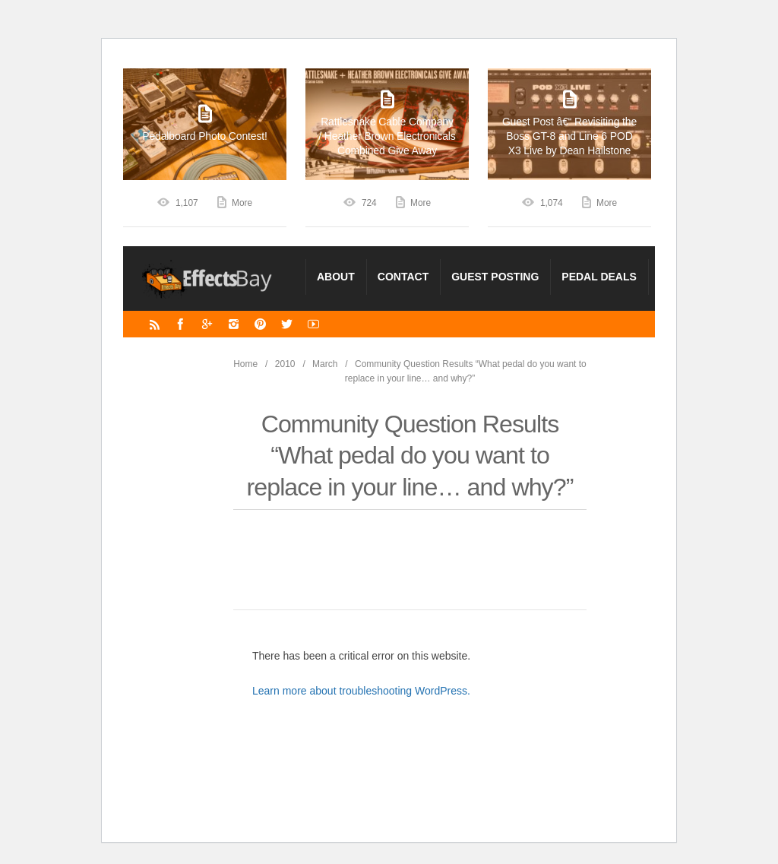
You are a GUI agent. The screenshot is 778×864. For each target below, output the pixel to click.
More (242, 203)
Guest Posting (495, 277)
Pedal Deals (599, 277)
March (324, 364)
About (336, 277)
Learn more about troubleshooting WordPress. (361, 691)
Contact (403, 277)
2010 (285, 364)
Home (245, 364)
